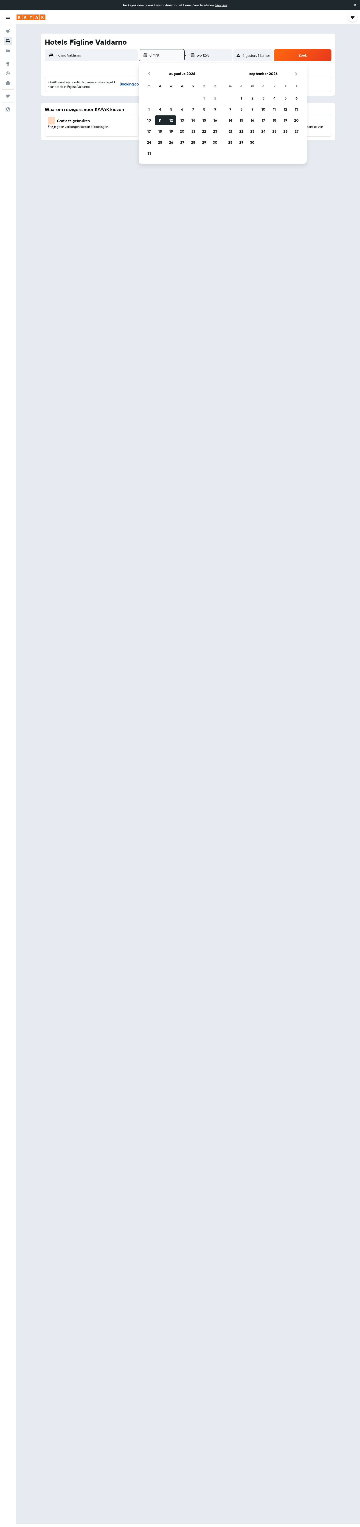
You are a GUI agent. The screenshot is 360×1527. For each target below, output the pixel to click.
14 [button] (193, 120)
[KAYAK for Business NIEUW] (8, 83)
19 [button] (171, 131)
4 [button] (160, 109)
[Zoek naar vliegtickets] (8, 31)
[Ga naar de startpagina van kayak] (31, 17)
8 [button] (204, 109)
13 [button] (182, 120)
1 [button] (204, 98)
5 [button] (171, 109)
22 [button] (204, 131)
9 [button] (215, 109)
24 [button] (149, 142)
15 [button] (204, 120)
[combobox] (95, 55)
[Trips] (8, 96)
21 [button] (193, 131)
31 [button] (149, 153)
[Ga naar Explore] (8, 63)
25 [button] (160, 142)
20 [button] (182, 131)
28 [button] (193, 142)
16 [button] (215, 120)
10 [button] (149, 120)
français (221, 5)
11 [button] (160, 120)
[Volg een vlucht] (8, 73)
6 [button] (182, 109)
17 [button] (149, 131)
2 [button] (215, 98)
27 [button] (182, 142)
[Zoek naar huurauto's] (8, 50)
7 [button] (193, 109)
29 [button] (204, 142)
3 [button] (149, 109)
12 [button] (171, 120)
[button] (355, 5)
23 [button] (215, 131)
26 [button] (171, 142)
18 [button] (160, 131)
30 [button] (215, 142)
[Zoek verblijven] (8, 41)
